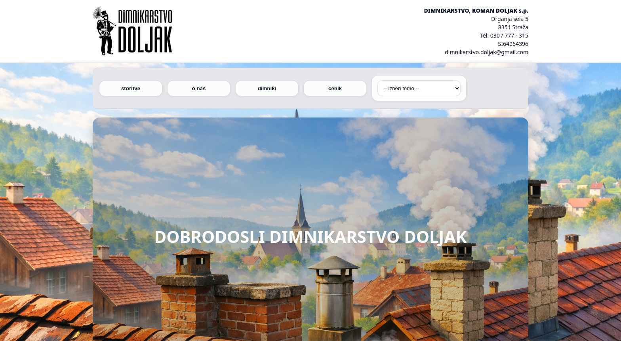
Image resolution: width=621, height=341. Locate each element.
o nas (199, 88)
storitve (130, 88)
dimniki (267, 88)
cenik (335, 88)
